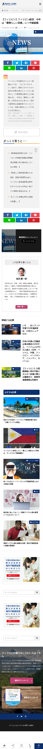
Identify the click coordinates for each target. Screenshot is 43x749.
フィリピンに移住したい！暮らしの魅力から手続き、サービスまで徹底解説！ (21, 452)
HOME (6, 10)
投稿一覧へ (21, 307)
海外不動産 (35, 522)
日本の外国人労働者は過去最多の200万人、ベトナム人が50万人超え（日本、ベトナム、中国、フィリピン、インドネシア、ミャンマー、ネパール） (31, 351)
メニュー (21, 746)
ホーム (4, 746)
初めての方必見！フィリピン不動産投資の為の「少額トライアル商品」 (20, 421)
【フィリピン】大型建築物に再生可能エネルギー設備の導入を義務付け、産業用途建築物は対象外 (31, 374)
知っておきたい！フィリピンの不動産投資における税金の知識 (21, 482)
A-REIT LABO (28, 725)
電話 (30, 746)
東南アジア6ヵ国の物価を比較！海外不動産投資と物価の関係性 (20, 544)
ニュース (15, 10)
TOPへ (38, 746)
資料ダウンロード (21, 680)
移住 (37, 429)
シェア (13, 746)
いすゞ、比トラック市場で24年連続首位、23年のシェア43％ (31, 329)
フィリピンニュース (32, 28)
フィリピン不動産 (33, 399)
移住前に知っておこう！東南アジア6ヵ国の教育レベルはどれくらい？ (20, 513)
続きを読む (23, 132)
